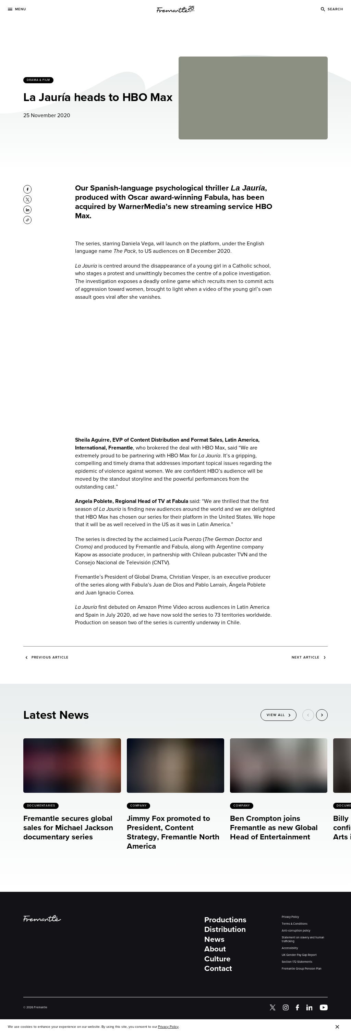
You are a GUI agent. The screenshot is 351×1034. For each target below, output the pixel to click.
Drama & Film (38, 80)
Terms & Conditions (294, 924)
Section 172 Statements (297, 962)
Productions (225, 919)
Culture (217, 958)
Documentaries (41, 805)
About (215, 948)
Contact (218, 968)
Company (138, 805)
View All (276, 714)
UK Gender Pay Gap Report (299, 955)
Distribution (225, 929)
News (214, 939)
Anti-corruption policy (296, 931)
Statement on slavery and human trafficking (303, 939)
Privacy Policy (290, 917)
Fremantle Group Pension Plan (302, 969)
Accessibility (290, 948)
